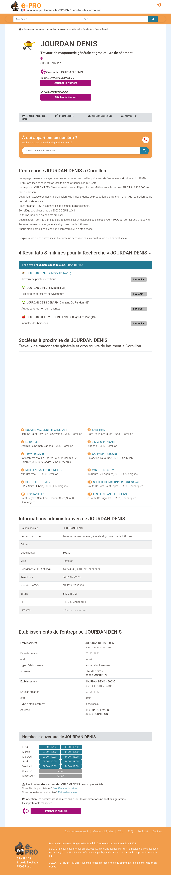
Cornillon (106, 29)
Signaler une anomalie (100, 116)
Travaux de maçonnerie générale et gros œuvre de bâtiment (52, 29)
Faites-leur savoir (68, 792)
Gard (97, 29)
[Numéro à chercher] (81, 150)
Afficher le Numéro (65, 82)
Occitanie (87, 29)
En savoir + (138, 279)
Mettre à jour (128, 116)
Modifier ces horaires (65, 788)
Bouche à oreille (64, 116)
